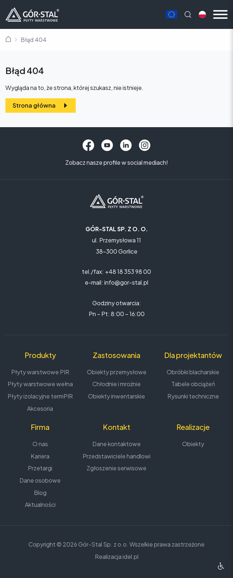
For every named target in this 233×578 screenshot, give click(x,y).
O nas (40, 444)
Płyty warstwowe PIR (40, 372)
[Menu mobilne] (220, 14)
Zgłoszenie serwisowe (116, 468)
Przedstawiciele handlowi (116, 456)
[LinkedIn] (126, 145)
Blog (40, 492)
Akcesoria (40, 408)
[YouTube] (107, 145)
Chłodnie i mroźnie (116, 384)
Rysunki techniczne (193, 396)
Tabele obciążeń (193, 384)
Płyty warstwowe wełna (40, 384)
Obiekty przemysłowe (116, 372)
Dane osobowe (40, 480)
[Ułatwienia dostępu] (221, 566)
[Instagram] (144, 145)
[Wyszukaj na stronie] (188, 14)
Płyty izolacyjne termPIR (40, 396)
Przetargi (40, 468)
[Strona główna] (32, 13)
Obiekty (193, 444)
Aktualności (40, 504)
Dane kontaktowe (116, 444)
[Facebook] (88, 145)
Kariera (40, 456)
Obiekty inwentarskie (116, 396)
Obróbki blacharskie (193, 372)
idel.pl (131, 556)
